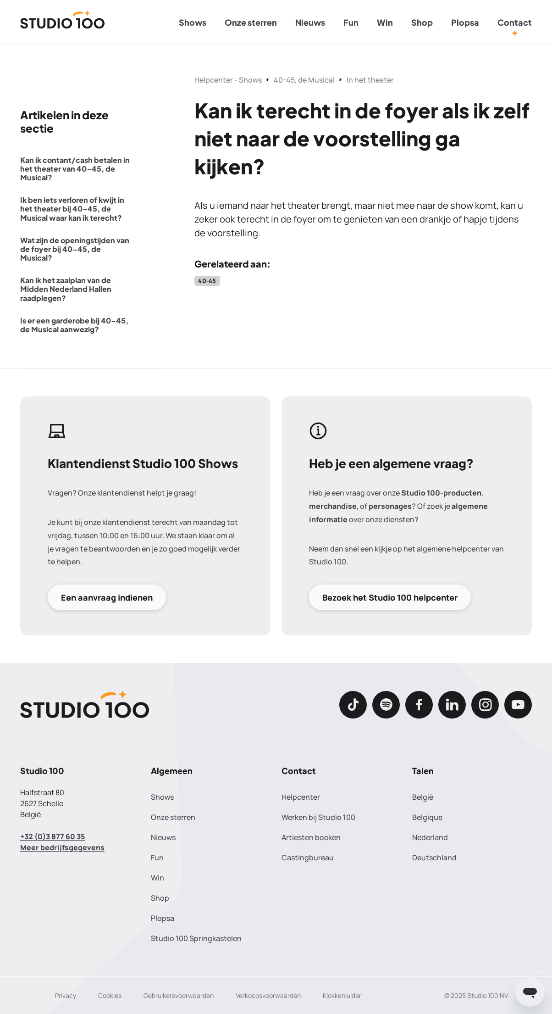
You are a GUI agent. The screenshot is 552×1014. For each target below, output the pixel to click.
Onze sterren (251, 22)
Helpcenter (301, 797)
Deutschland (434, 857)
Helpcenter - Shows (228, 80)
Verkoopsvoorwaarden (268, 995)
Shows (192, 22)
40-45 (207, 281)
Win (385, 22)
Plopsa (465, 22)
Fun (351, 22)
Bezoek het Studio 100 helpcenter (390, 597)
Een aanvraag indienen (107, 597)
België (422, 797)
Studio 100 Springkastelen (196, 938)
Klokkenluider (342, 995)
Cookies (109, 995)
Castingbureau (308, 857)
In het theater (370, 80)
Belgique (427, 817)
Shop (422, 22)
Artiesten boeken (311, 837)
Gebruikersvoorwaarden (179, 995)
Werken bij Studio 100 (318, 817)
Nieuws (310, 22)
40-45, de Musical (304, 80)
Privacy (65, 995)
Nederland (430, 837)
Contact (514, 22)
